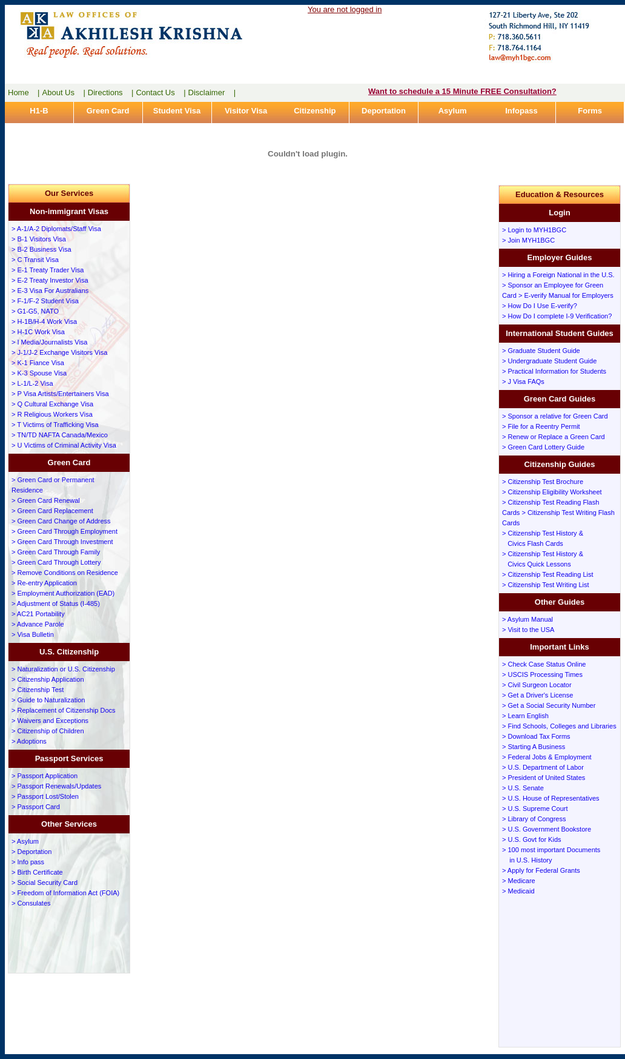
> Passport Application (45, 775)
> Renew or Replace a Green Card (553, 436)
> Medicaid (518, 891)
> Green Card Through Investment (62, 541)
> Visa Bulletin (33, 634)
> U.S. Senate (523, 788)
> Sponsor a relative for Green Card (555, 416)
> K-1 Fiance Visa (38, 362)
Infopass (521, 110)
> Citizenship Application (48, 679)
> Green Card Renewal (46, 500)
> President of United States (543, 777)
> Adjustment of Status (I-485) (56, 603)
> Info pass (28, 862)
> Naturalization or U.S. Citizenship (63, 669)
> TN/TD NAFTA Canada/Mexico (60, 435)
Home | (24, 92)
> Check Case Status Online (544, 664)
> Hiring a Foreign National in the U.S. (558, 274)
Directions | (111, 92)
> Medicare (518, 880)
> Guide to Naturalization (48, 700)
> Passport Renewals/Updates (56, 786)
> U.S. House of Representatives (551, 798)
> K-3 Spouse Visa (39, 373)
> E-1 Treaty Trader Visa (48, 270)
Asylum (452, 110)
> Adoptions (29, 741)
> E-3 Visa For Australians (50, 290)
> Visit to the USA (528, 629)
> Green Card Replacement (52, 510)
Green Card (108, 110)
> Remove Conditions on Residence (65, 572)
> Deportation (31, 851)
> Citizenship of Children (48, 731)
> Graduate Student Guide (541, 350)
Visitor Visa (246, 110)
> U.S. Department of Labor (543, 767)
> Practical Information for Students (554, 371)
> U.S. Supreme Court (535, 808)
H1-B (39, 110)
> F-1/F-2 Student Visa (45, 300)
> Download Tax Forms (536, 736)
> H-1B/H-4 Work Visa (44, 321)
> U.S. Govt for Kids (531, 839)
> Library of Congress (534, 818)
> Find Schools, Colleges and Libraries (559, 726)
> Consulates (31, 903)
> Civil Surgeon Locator (537, 684)
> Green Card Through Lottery (56, 562)
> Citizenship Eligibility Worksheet (552, 492)
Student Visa (177, 110)
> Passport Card (36, 806)
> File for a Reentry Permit (541, 426)
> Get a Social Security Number (548, 705)
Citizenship (315, 110)
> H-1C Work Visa (38, 331)
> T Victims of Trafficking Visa (55, 424)
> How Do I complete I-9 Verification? (557, 316)
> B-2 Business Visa (41, 249)
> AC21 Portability (38, 613)
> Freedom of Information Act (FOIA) (65, 892)
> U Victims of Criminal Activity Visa (64, 445)
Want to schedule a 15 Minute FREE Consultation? (462, 91)
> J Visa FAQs (523, 381)
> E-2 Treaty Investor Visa (50, 280)
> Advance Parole (38, 624)
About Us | (63, 92)
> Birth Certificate (37, 872)
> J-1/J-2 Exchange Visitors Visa (59, 352)
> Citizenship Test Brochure (542, 481)
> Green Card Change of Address (61, 521)
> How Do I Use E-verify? (539, 305)
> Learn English (525, 715)
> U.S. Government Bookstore (546, 829)
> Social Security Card (45, 882)
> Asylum (25, 841)
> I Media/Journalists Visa (49, 342)
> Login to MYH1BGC (534, 230)
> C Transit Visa (35, 259)
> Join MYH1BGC (528, 240)
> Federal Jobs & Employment (547, 757)
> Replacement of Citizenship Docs (64, 710)
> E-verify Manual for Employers (565, 295)
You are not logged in (345, 9)
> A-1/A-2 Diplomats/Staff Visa (56, 228)
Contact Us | (160, 92)
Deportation (384, 110)
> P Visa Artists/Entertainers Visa (60, 393)
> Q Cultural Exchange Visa (52, 404)
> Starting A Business (533, 746)
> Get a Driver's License (537, 695)
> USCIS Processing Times (542, 674)
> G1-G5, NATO (35, 311)
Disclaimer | (212, 92)
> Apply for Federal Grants (541, 870)
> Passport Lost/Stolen (45, 796)
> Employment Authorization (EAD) (63, 593)
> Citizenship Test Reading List (548, 574)
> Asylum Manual (527, 619)
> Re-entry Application (44, 583)
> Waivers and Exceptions (50, 720)
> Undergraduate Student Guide (549, 361)
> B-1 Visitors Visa (39, 239)
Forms (590, 110)
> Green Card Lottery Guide (543, 447)
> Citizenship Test (38, 689)
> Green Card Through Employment (64, 531)
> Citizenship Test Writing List (545, 584)
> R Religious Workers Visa (52, 414)
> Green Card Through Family (56, 552)
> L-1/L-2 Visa (32, 383)
